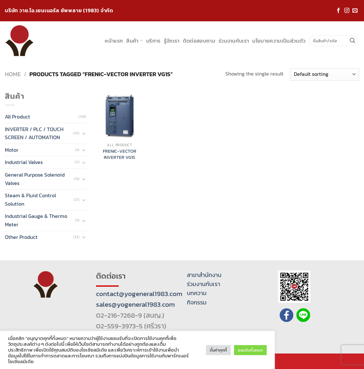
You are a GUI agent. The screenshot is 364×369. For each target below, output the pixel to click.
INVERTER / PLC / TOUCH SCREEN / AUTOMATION (34, 133)
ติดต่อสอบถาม (199, 41)
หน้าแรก (114, 41)
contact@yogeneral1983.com (139, 294)
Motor (11, 150)
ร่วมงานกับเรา (234, 41)
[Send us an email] (355, 11)
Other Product (21, 237)
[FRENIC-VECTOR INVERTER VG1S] (119, 115)
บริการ (153, 41)
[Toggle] (83, 133)
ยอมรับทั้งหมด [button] (250, 350)
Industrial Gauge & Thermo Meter (36, 220)
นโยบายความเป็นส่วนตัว (278, 41)
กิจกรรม (197, 302)
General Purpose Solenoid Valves (35, 179)
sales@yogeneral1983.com (135, 304)
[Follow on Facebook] (338, 11)
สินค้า (134, 41)
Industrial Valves (24, 162)
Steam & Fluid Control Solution (30, 199)
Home (13, 74)
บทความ (197, 293)
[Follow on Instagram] (346, 11)
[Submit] (352, 41)
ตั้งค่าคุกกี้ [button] (218, 350)
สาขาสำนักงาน (204, 275)
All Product (17, 116)
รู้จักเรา (172, 41)
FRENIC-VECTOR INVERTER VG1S (119, 154)
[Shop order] (324, 74)
